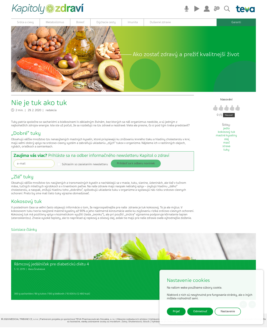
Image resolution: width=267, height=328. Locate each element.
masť (226, 143)
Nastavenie (228, 311)
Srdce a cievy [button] (25, 22)
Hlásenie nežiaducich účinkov (132, 319)
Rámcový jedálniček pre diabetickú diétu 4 (51, 264)
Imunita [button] (133, 22)
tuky (226, 150)
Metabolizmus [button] (55, 22)
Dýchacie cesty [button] (106, 22)
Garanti (236, 22)
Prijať (176, 311)
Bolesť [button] (80, 22)
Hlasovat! (229, 115)
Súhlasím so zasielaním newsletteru (85, 165)
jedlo (226, 129)
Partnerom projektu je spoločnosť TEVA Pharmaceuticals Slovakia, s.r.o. (78, 319)
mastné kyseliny (226, 136)
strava (226, 147)
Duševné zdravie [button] (160, 22)
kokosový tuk (226, 132)
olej (226, 139)
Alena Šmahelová (36, 269)
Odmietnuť (200, 311)
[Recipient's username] (34, 164)
